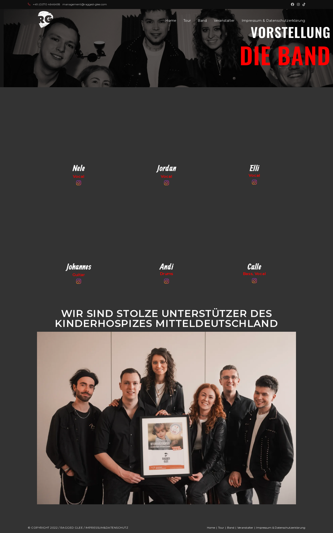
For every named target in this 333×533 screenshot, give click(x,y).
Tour (221, 527)
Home (211, 527)
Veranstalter (245, 527)
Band (230, 527)
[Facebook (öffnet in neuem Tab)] (293, 4)
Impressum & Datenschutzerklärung (280, 527)
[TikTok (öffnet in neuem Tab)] (303, 4)
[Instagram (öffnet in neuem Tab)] (298, 4)
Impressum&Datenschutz (107, 527)
